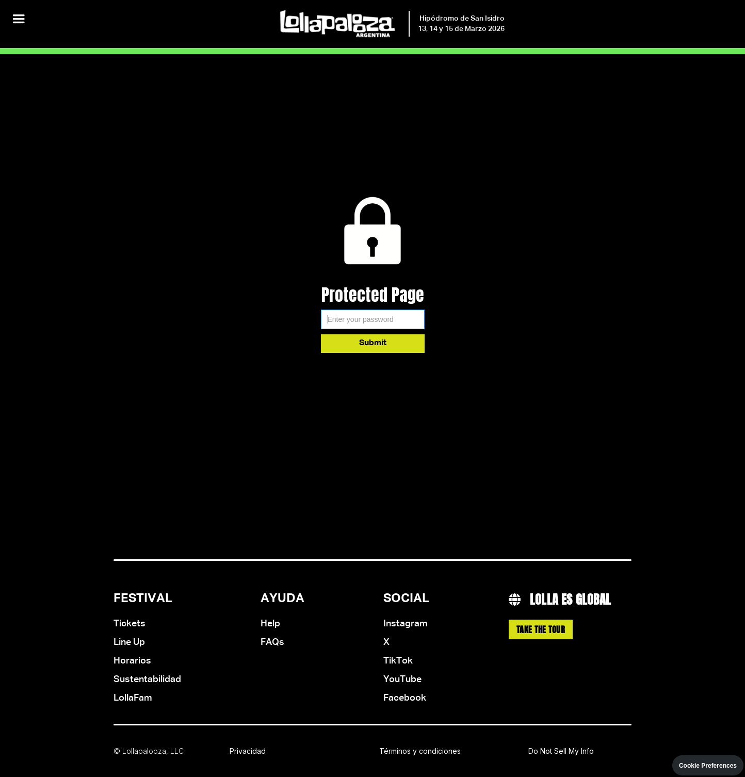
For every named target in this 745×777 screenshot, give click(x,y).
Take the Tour (540, 629)
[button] (18, 19)
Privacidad (248, 751)
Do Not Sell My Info (561, 751)
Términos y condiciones (420, 751)
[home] (391, 24)
